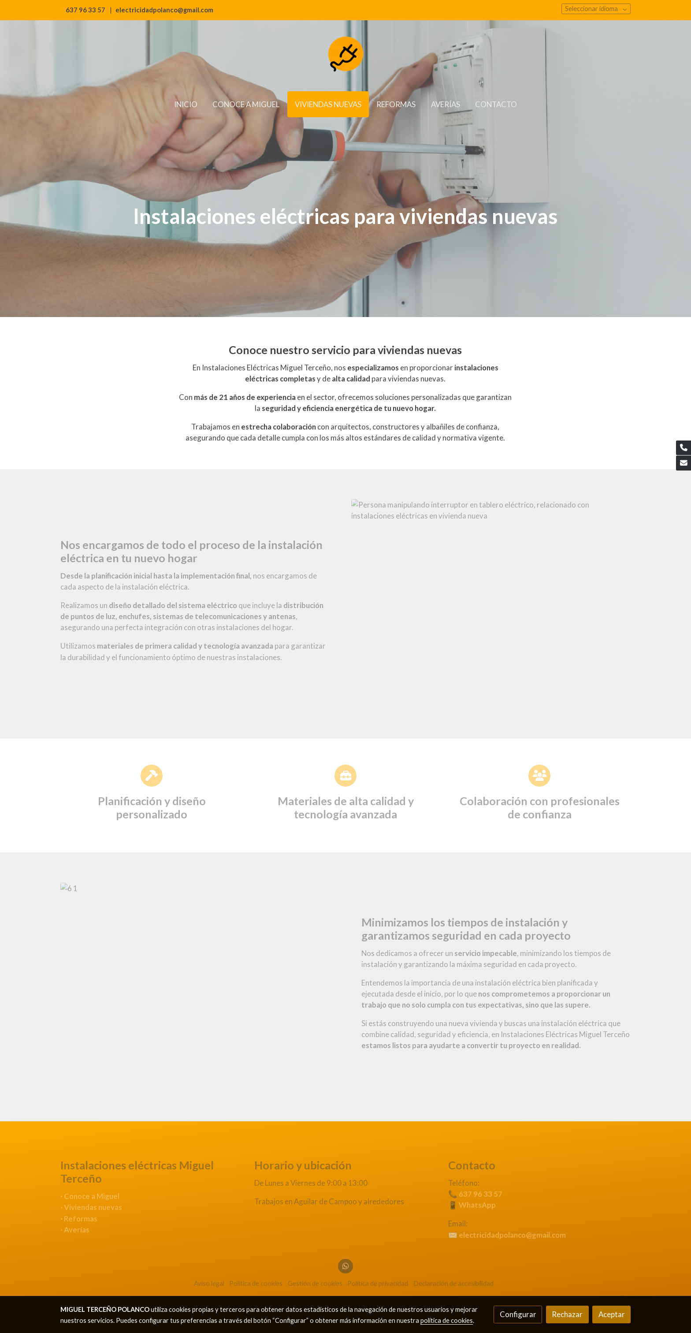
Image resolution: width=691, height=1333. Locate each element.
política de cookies (446, 1320)
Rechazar (567, 1314)
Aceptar (611, 1314)
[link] (345, 55)
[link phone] (683, 448)
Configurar (518, 1314)
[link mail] (683, 463)
